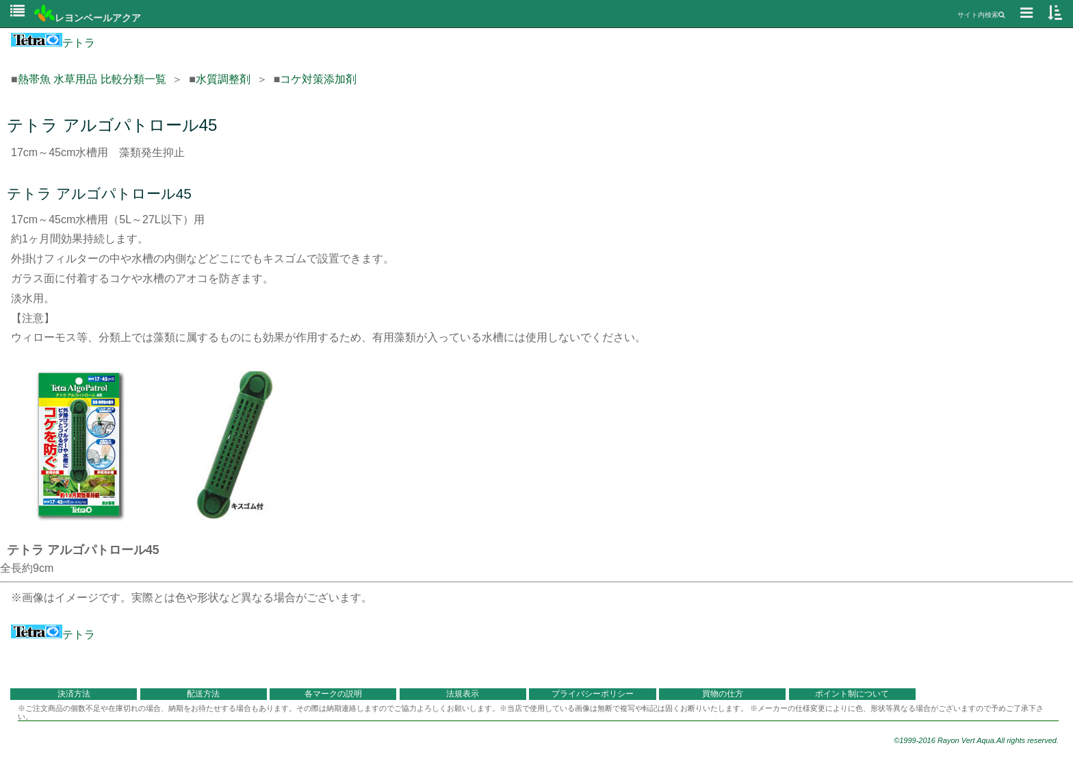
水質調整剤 (223, 79)
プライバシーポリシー (593, 694)
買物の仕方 (722, 694)
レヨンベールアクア (87, 17)
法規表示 (462, 694)
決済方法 (73, 694)
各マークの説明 (333, 694)
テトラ (53, 43)
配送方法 (203, 694)
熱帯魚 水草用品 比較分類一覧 (92, 79)
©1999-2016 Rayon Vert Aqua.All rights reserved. (976, 740)
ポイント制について (852, 694)
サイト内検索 (981, 14)
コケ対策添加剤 (318, 79)
